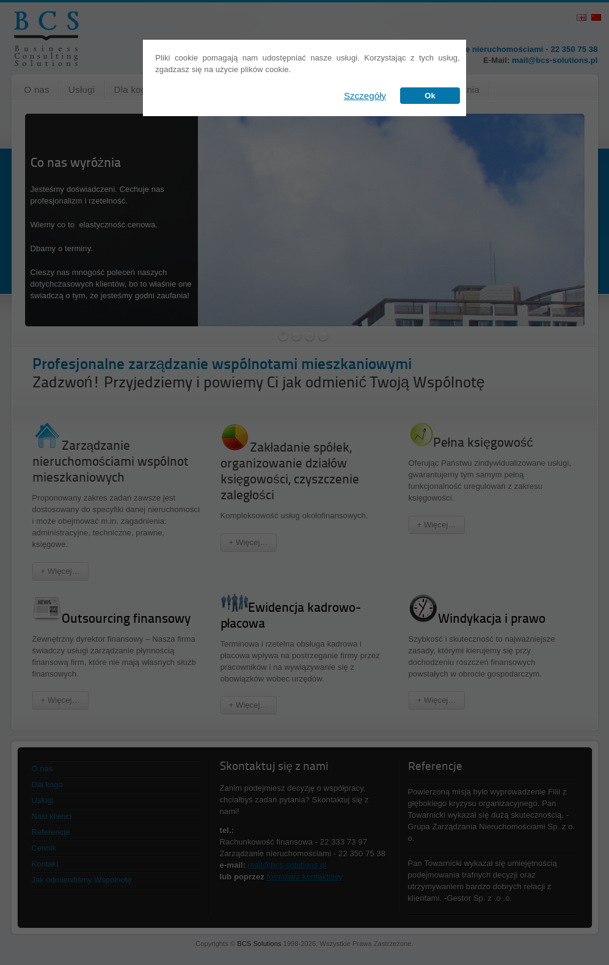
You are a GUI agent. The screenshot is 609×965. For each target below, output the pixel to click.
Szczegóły (365, 95)
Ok (430, 95)
